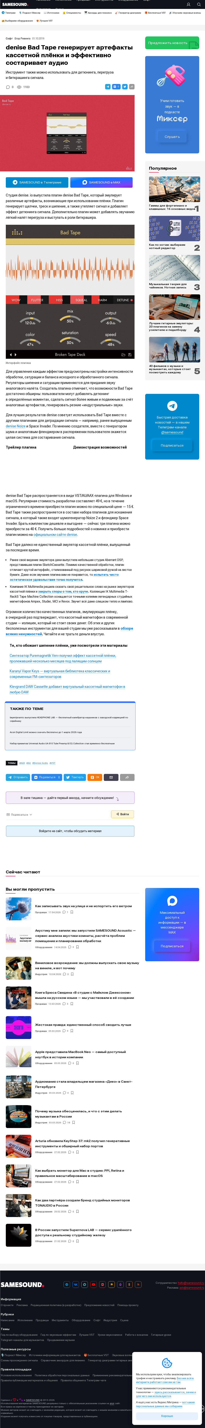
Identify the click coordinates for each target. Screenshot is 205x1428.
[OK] (129, 1284)
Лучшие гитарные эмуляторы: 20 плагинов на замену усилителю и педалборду (171, 326)
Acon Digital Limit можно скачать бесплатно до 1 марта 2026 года (46, 732)
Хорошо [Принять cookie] (167, 1416)
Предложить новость (167, 43)
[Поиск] (197, 4)
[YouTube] (93, 1284)
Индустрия (41, 974)
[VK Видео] (102, 1284)
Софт (9, 38)
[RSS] (138, 1284)
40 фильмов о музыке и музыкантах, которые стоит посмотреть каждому (170, 369)
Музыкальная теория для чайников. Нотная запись (168, 286)
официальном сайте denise (55, 534)
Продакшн (41, 912)
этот (112, 1403)
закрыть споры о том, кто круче (63, 591)
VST (53, 763)
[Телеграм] (66, 1284)
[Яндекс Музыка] (111, 1284)
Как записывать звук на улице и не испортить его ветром (83, 906)
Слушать (172, 137)
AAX (23, 763)
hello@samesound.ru (191, 1282)
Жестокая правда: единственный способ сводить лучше (83, 1025)
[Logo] (15, 4)
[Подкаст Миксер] (120, 1284)
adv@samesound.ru (191, 1287)
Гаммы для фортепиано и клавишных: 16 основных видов (172, 207)
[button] (108, 86)
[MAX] (84, 1284)
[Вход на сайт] (189, 4)
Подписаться (172, 445)
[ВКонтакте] (75, 1284)
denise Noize (16, 426)
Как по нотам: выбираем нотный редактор (167, 246)
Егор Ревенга (22, 38)
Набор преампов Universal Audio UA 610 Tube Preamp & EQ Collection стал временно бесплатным (62, 743)
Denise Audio (41, 763)
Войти (122, 814)
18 (68, 1122)
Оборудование (43, 947)
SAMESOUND (33, 1400)
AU (29, 763)
